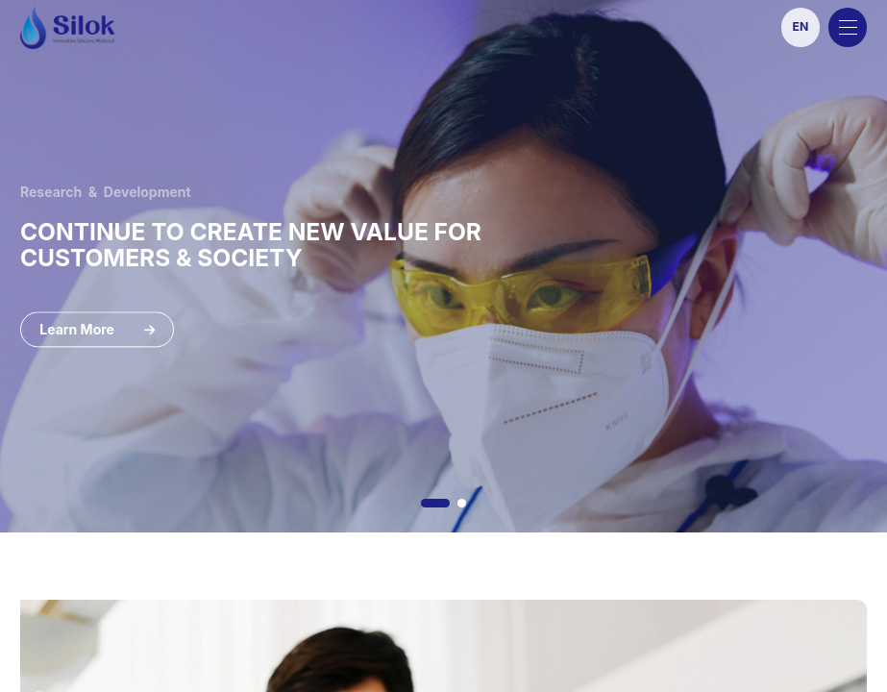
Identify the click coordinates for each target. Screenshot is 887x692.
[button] (435, 503)
